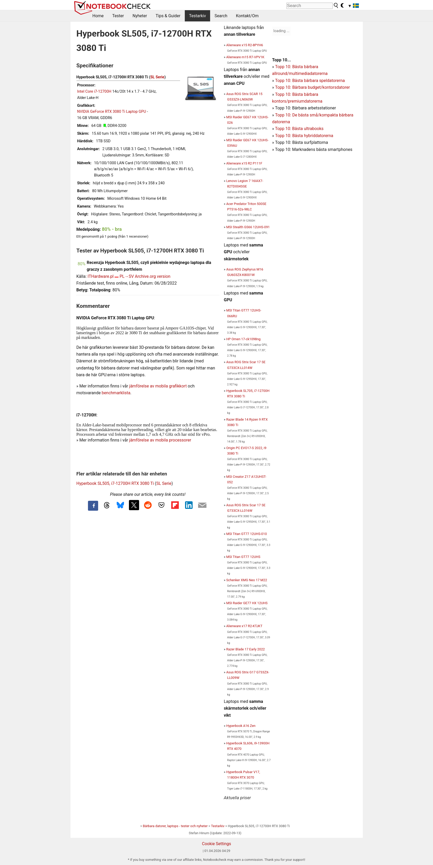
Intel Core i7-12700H (94, 91)
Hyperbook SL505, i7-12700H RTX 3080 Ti (115, 483)
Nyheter (140, 15)
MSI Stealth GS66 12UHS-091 (248, 227)
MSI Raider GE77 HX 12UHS (247, 603)
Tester (118, 15)
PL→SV (127, 276)
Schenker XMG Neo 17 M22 (246, 580)
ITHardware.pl (101, 276)
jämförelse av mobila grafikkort (158, 386)
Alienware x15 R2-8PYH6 (244, 45)
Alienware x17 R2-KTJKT (244, 626)
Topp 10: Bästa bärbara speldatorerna (310, 80)
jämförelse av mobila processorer (160, 440)
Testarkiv (197, 15)
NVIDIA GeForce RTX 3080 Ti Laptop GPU (111, 111)
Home (98, 15)
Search (221, 15)
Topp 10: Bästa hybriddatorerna (304, 135)
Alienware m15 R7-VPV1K (245, 57)
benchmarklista (116, 392)
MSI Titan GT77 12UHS (243, 557)
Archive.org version (152, 276)
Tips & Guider (168, 15)
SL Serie (157, 77)
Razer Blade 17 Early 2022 (245, 649)
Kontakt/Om (247, 15)
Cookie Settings (216, 843)
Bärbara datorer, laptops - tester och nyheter (175, 826)
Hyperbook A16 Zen (241, 726)
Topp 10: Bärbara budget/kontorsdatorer (312, 87)
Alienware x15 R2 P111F (244, 163)
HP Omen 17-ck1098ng (243, 339)
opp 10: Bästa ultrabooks (300, 128)
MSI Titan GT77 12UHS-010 (246, 534)
